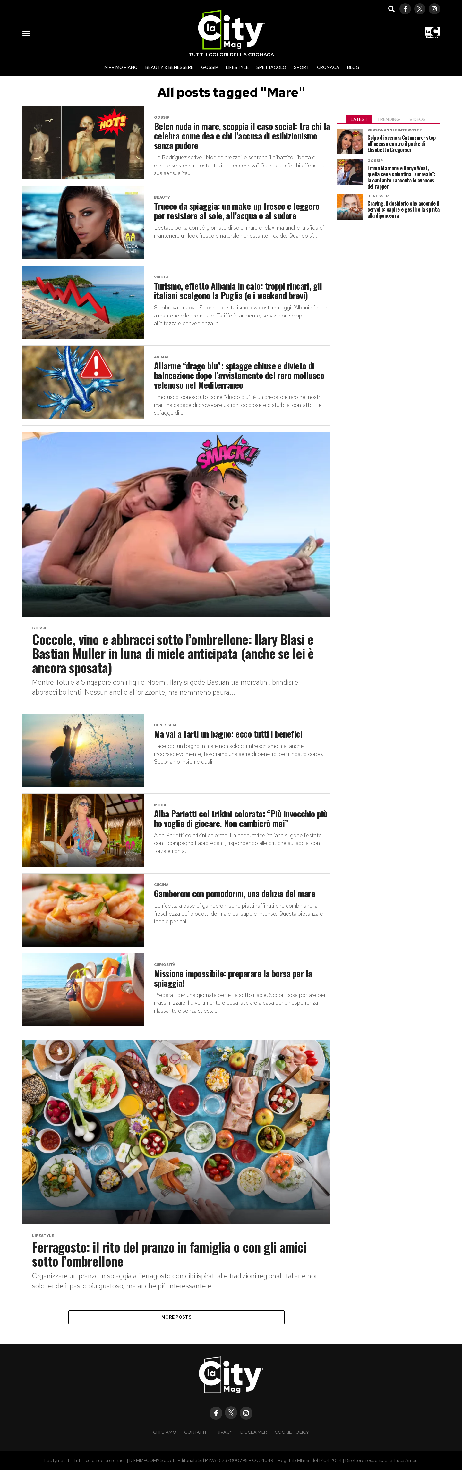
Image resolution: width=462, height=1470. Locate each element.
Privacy (223, 1432)
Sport (301, 67)
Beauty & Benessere (169, 67)
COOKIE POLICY (292, 1432)
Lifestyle (237, 67)
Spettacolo (271, 67)
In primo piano (121, 67)
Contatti (195, 1432)
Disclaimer (253, 1432)
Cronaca (328, 67)
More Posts (176, 1317)
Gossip (209, 67)
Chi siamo (164, 1432)
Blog (353, 67)
